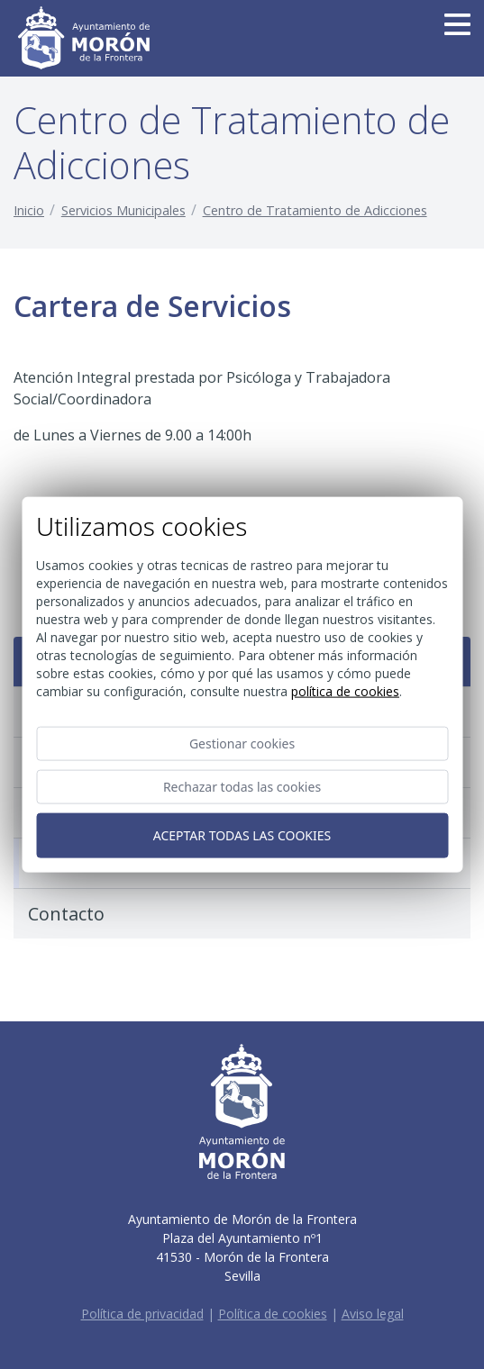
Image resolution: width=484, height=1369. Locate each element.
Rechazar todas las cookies (242, 785)
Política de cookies (272, 1313)
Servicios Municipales (123, 210)
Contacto (66, 914)
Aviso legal (373, 1313)
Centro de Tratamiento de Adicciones (315, 210)
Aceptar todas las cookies (242, 834)
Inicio (29, 210)
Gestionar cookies (242, 742)
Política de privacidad (142, 1313)
